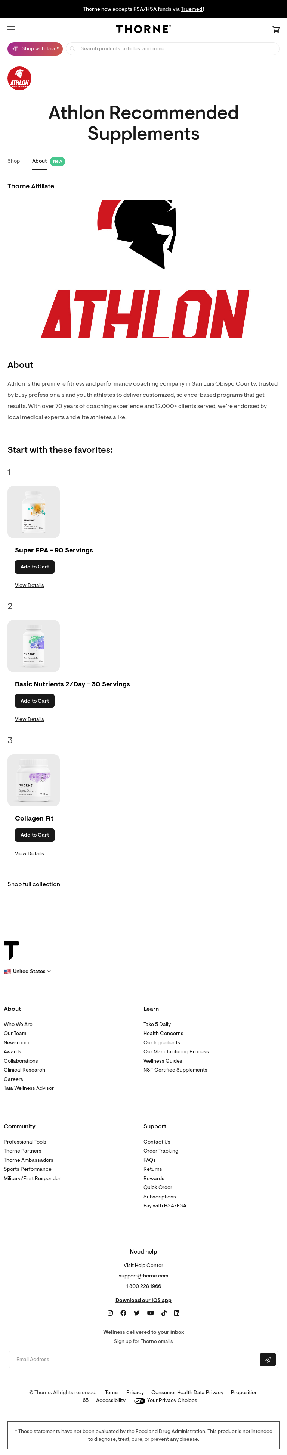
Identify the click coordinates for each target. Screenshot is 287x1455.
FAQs (150, 1160)
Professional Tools (25, 1142)
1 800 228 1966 (143, 1286)
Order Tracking (161, 1151)
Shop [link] (13, 161)
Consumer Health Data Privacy (187, 1392)
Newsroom (16, 1042)
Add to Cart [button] (35, 567)
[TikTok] (164, 1313)
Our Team (15, 1033)
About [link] (39, 161)
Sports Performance (28, 1169)
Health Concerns (163, 1033)
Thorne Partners (22, 1151)
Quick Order (158, 1187)
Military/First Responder (32, 1178)
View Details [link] (29, 585)
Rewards (154, 1178)
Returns (153, 1169)
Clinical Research (24, 1070)
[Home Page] (143, 30)
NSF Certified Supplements (175, 1070)
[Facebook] (123, 1313)
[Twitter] (137, 1313)
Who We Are (18, 1024)
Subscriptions (160, 1197)
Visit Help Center (143, 1265)
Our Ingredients (162, 1042)
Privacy (135, 1392)
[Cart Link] (276, 30)
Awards (12, 1051)
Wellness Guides (163, 1061)
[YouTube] (150, 1313)
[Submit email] (268, 1359)
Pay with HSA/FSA (165, 1205)
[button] (11, 29)
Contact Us (157, 1142)
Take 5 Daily (157, 1024)
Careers (13, 1079)
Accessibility (111, 1400)
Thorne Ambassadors (28, 1160)
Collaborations (21, 1061)
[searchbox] (173, 48)
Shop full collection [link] (33, 884)
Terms (112, 1392)
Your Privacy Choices (165, 1400)
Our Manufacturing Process (176, 1051)
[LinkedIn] (176, 1313)
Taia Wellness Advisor (29, 1088)
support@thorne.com (143, 1276)
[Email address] (133, 1359)
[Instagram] (110, 1313)
